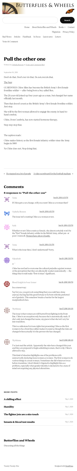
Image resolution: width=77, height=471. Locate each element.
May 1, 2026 (69, 399)
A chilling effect (12, 399)
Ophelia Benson (18, 64)
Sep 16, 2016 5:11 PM (66, 258)
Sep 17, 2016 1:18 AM (66, 340)
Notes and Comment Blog (35, 64)
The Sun (8, 82)
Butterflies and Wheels (19, 440)
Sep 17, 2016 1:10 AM (66, 308)
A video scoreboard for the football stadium (52, 173)
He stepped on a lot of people (18, 173)
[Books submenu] (65, 27)
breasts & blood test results (19, 421)
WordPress (69, 466)
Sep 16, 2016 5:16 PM (66, 282)
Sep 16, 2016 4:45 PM (46, 211)
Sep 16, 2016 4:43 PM (60, 197)
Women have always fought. (38, 235)
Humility (9, 406)
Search (67, 20)
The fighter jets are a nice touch (21, 414)
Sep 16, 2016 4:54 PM (46, 244)
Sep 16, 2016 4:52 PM (65, 225)
